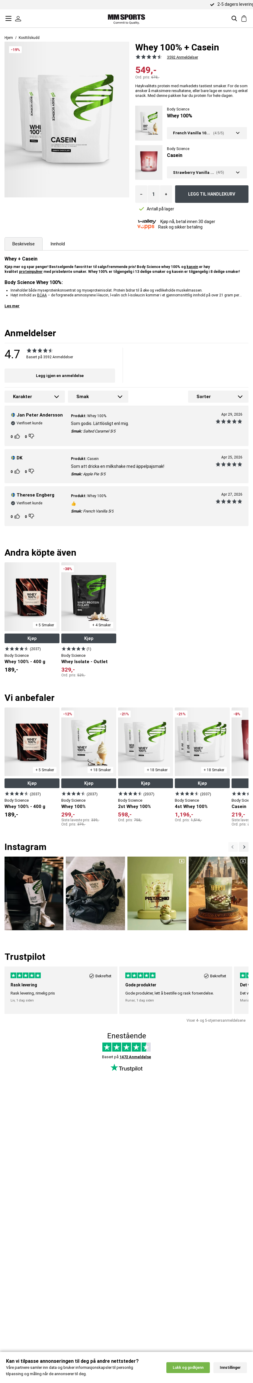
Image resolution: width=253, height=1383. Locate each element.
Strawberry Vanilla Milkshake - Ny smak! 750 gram (193, 172)
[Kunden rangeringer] (18, 436)
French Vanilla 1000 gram (192, 133)
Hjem (9, 38)
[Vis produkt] (17, 648)
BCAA (42, 295)
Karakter (22, 396)
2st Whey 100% (134, 806)
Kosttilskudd (29, 38)
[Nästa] (233, 847)
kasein (192, 267)
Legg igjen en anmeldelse (60, 375)
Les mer (12, 306)
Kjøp (32, 638)
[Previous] (243, 847)
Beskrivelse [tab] (23, 244)
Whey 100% (179, 116)
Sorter (204, 396)
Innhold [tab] (57, 244)
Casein (174, 155)
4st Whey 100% (191, 806)
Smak (82, 396)
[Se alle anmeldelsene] (147, 56)
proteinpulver (31, 272)
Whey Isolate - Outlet (84, 661)
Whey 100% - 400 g (25, 661)
